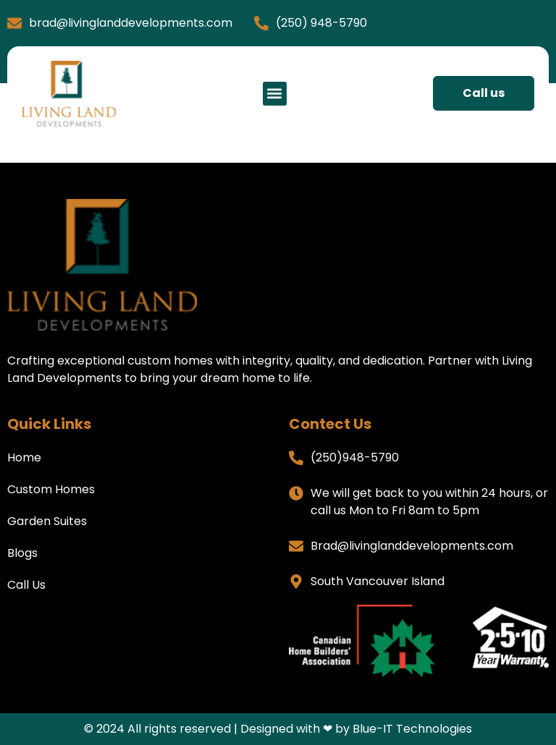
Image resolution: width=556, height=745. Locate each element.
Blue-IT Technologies (412, 728)
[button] (275, 94)
